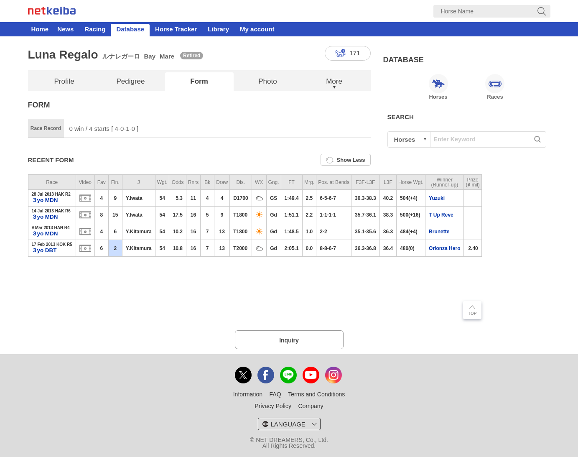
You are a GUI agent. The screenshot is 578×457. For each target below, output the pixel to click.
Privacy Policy (273, 406)
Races (494, 87)
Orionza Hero (444, 248)
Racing (94, 29)
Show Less (345, 160)
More (334, 81)
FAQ (275, 394)
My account (257, 29)
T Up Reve (441, 215)
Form (199, 81)
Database (130, 29)
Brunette (439, 232)
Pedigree (130, 81)
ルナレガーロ (121, 56)
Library (218, 29)
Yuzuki (437, 198)
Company (310, 406)
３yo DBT (44, 250)
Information (247, 394)
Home (40, 29)
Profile (64, 81)
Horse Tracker (176, 29)
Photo (267, 81)
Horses (438, 87)
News (65, 29)
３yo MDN (45, 200)
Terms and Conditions (316, 394)
